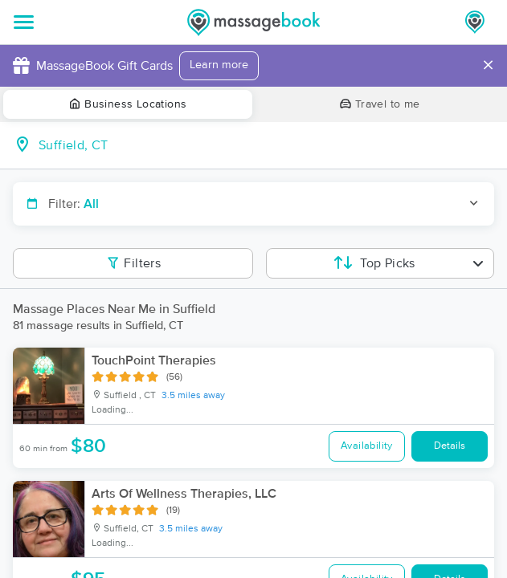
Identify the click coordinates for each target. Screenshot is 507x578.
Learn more (219, 65)
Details (449, 446)
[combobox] (266, 145)
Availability (367, 446)
